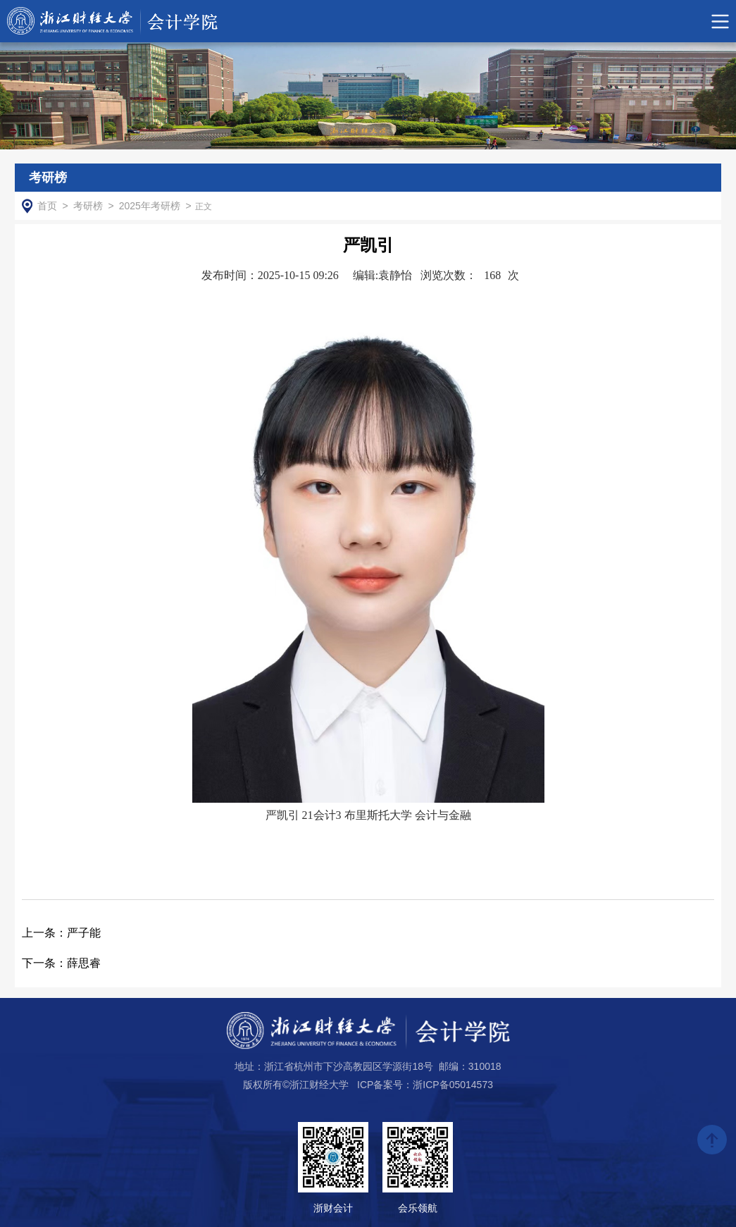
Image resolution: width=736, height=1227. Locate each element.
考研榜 (88, 205)
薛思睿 (61, 963)
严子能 (61, 933)
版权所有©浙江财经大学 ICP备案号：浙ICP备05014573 (368, 1084)
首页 (47, 205)
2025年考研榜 (149, 205)
